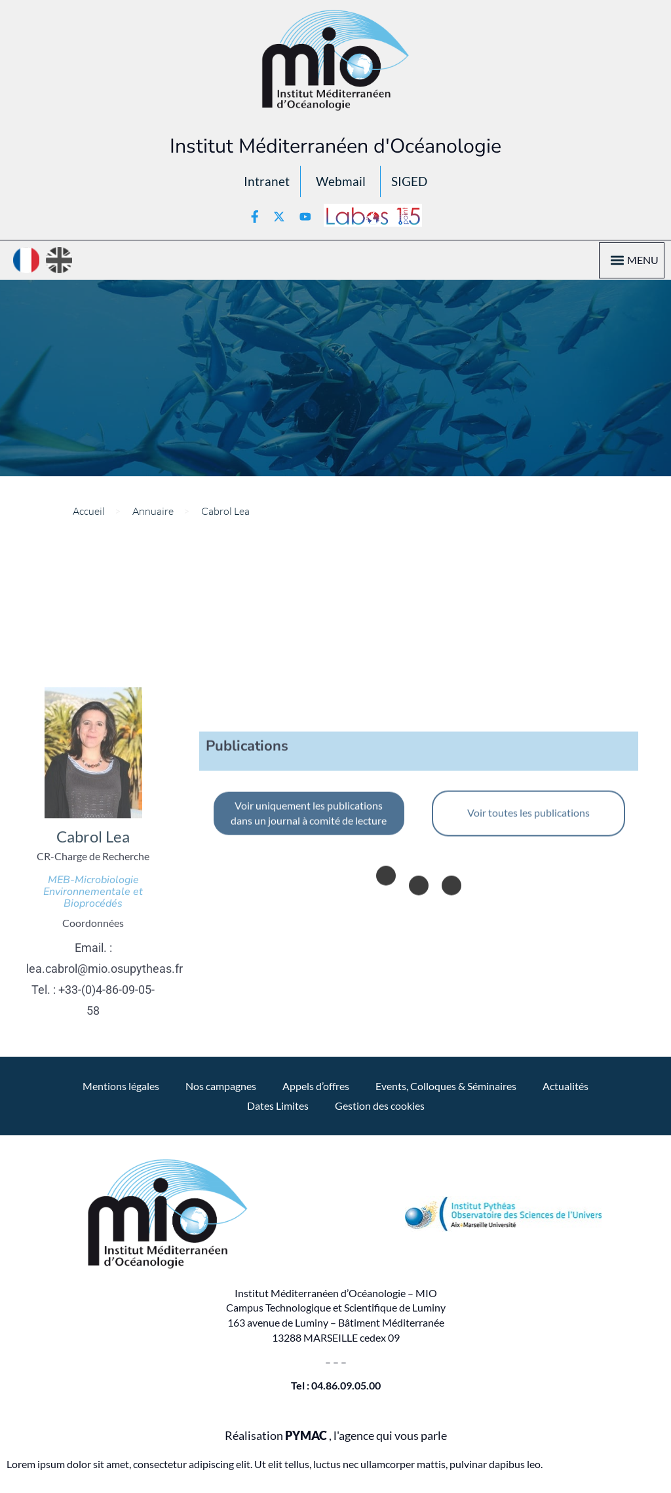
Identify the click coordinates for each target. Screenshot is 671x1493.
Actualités (565, 1091)
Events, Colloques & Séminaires (445, 1091)
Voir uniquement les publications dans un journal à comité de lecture (309, 1009)
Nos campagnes (220, 1091)
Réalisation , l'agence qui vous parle (336, 1441)
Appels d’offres (315, 1091)
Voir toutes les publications (528, 1008)
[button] (617, 265)
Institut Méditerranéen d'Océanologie (335, 146)
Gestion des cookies (380, 1111)
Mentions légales (121, 1091)
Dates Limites (278, 1111)
